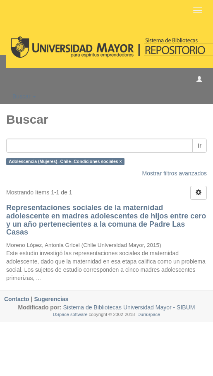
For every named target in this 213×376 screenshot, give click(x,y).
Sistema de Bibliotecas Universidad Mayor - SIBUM (128, 307)
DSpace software (70, 314)
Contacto (16, 299)
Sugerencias (51, 299)
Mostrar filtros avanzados (174, 173)
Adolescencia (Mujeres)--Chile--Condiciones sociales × (65, 161)
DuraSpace (148, 314)
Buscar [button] (24, 96)
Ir (199, 145)
